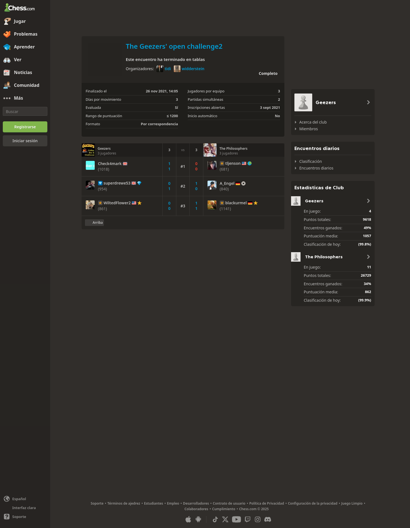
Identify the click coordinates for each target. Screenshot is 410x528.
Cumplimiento (223, 509)
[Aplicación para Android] (198, 519)
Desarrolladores (196, 503)
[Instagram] (257, 519)
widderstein (189, 68)
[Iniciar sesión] (25, 140)
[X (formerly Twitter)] (225, 519)
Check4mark (110, 163)
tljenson (233, 163)
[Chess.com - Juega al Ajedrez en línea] (25, 8)
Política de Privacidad (266, 503)
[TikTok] (215, 519)
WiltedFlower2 (117, 203)
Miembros (308, 128)
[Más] (25, 98)
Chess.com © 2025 (254, 509)
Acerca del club (313, 122)
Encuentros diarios (316, 168)
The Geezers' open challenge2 (174, 46)
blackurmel (236, 203)
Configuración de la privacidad (313, 503)
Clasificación (310, 161)
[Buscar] (25, 111)
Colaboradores (196, 509)
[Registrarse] (25, 126)
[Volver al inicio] (94, 222)
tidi (164, 68)
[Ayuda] (25, 516)
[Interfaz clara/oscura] (25, 507)
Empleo (173, 503)
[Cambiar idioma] (25, 498)
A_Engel (227, 183)
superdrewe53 (117, 183)
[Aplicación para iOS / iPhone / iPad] (188, 519)
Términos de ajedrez (123, 503)
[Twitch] (247, 519)
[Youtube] (236, 519)
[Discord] (267, 519)
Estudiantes (153, 503)
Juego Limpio (351, 503)
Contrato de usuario (229, 503)
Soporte (97, 503)
